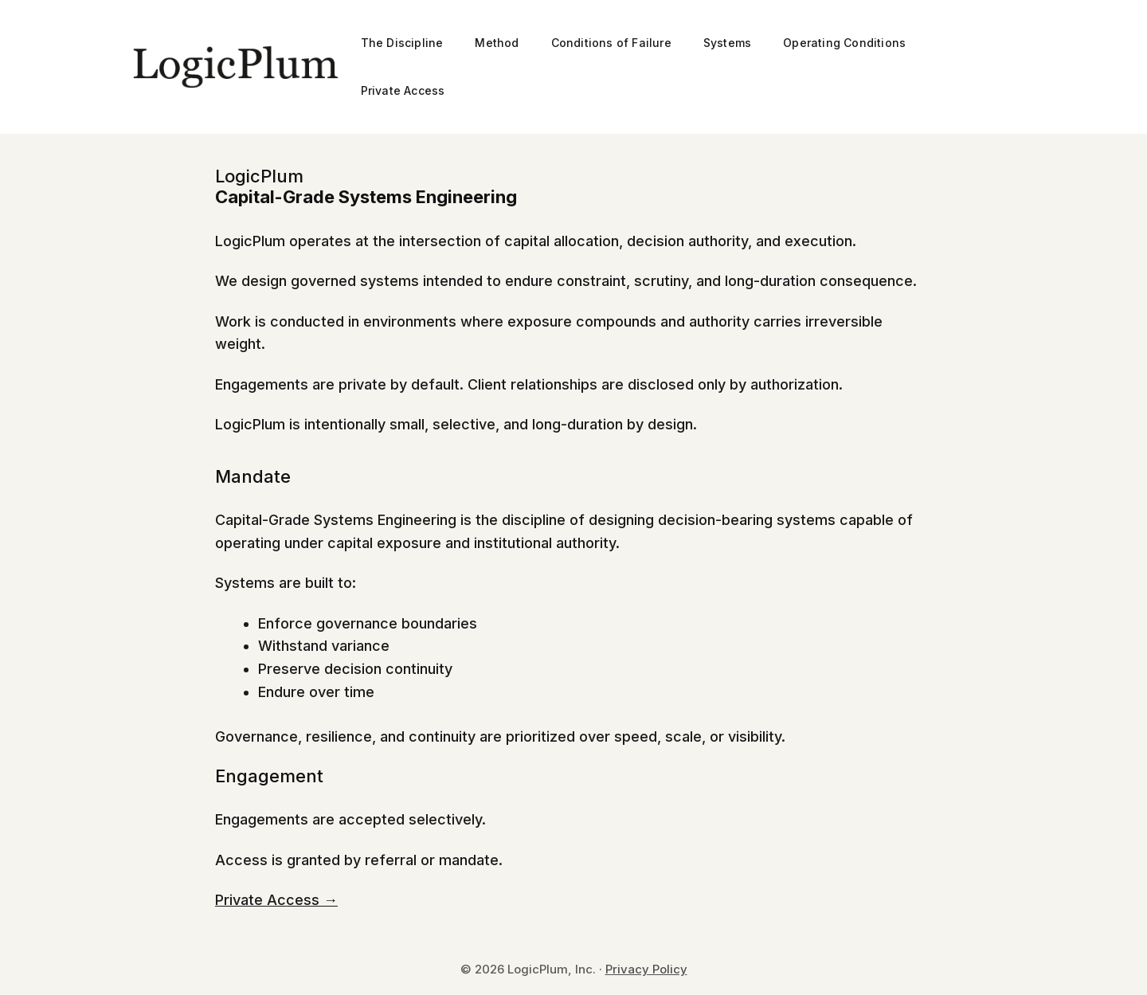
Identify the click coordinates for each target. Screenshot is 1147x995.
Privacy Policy (646, 969)
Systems (727, 42)
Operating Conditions (844, 42)
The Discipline (402, 42)
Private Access (403, 90)
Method (497, 42)
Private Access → (276, 899)
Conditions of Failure (611, 42)
